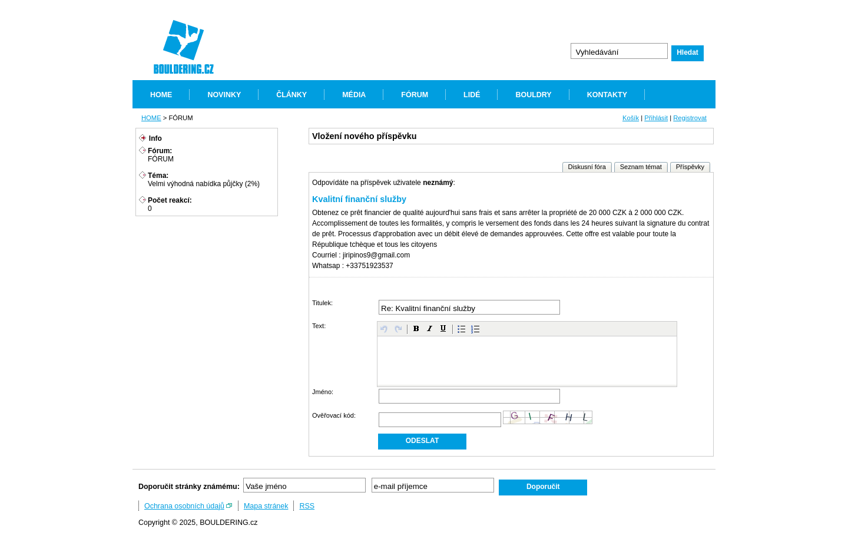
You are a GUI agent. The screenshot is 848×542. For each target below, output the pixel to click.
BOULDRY (533, 95)
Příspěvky (690, 166)
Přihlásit (656, 117)
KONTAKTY (607, 95)
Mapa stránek (266, 506)
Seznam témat (641, 166)
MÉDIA (354, 95)
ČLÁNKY (291, 95)
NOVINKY (224, 95)
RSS (306, 506)
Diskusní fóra (587, 166)
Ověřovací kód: (334, 415)
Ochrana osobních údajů (184, 506)
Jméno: (322, 391)
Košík (630, 117)
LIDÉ (471, 95)
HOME (161, 95)
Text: (319, 325)
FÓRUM (414, 95)
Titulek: (322, 302)
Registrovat (690, 117)
